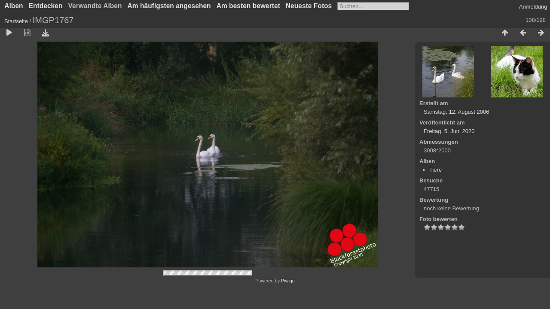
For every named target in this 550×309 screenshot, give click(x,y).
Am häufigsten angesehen (169, 5)
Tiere (435, 170)
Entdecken (46, 5)
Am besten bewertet (248, 5)
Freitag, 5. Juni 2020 (449, 131)
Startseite (16, 21)
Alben (13, 5)
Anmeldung (533, 6)
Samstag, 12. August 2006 (456, 112)
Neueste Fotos (309, 5)
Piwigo (288, 280)
